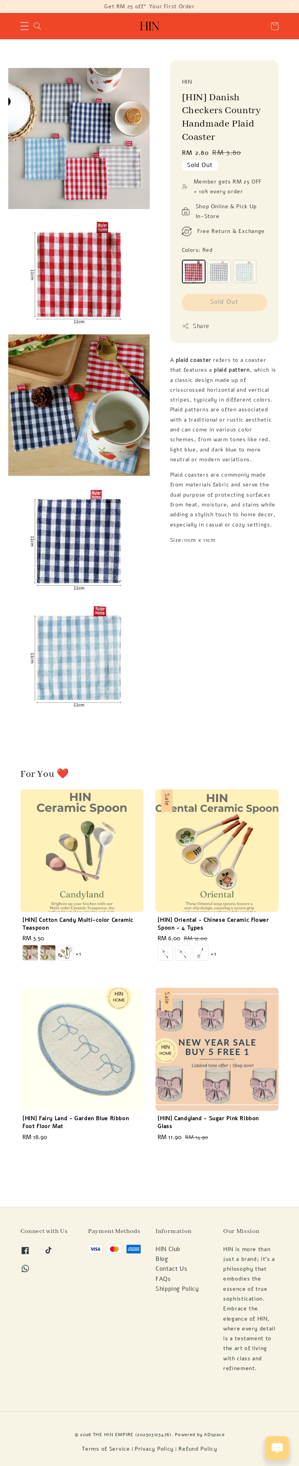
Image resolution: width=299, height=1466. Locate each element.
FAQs (163, 1279)
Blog (162, 1259)
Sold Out (224, 301)
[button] (25, 26)
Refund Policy (197, 1449)
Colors (197, 250)
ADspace (214, 1434)
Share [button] (196, 326)
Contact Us (171, 1269)
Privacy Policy (154, 1449)
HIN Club (168, 1249)
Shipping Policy (177, 1289)
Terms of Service (106, 1449)
